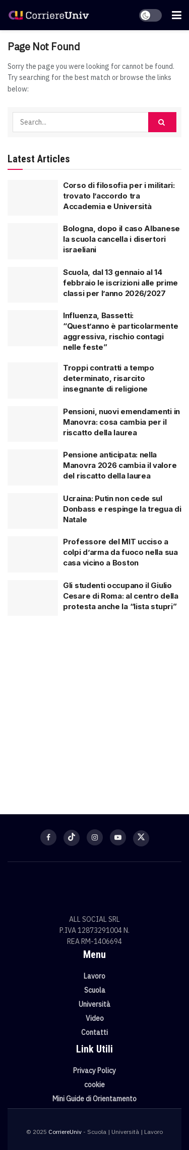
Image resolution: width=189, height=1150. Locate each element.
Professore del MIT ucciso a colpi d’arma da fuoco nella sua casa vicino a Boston (120, 552)
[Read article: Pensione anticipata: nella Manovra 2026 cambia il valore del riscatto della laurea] (33, 467)
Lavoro (94, 976)
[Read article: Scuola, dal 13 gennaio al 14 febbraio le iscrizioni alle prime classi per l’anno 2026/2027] (33, 285)
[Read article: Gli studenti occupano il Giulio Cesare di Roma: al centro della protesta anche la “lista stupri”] (33, 598)
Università (94, 1004)
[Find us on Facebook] (48, 837)
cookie (94, 1084)
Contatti (94, 1032)
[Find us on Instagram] (95, 837)
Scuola (94, 990)
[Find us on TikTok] (72, 838)
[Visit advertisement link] (94, 708)
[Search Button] (162, 122)
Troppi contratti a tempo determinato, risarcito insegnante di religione (108, 378)
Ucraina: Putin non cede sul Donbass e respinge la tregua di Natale (122, 509)
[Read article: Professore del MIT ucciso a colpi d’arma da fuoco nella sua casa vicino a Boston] (33, 554)
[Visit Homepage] (49, 15)
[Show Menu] (176, 15)
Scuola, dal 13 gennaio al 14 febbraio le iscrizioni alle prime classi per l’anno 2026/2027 (120, 282)
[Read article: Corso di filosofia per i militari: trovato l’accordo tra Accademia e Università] (33, 198)
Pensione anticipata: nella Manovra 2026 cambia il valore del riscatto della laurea (119, 465)
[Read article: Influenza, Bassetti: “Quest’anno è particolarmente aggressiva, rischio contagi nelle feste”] (33, 328)
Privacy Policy (94, 1070)
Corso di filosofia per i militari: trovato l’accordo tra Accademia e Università (119, 195)
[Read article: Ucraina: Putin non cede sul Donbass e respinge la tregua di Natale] (33, 511)
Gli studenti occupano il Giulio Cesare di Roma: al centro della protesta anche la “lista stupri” (120, 596)
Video (95, 1018)
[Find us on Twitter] (141, 838)
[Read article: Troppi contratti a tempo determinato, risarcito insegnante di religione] (33, 380)
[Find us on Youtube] (118, 837)
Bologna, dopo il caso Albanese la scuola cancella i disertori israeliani (121, 239)
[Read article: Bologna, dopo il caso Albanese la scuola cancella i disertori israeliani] (33, 241)
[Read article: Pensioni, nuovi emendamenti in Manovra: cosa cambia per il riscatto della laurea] (33, 424)
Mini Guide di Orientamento (94, 1098)
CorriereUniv (65, 1131)
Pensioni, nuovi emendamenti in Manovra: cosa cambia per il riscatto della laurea (121, 422)
